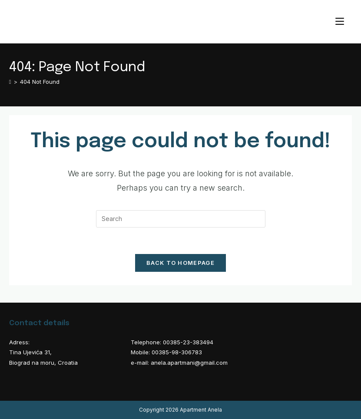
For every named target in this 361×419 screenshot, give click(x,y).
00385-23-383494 (188, 342)
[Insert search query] (180, 219)
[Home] (10, 81)
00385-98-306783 (177, 352)
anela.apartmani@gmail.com (189, 362)
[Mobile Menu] (339, 21)
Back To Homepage (180, 262)
